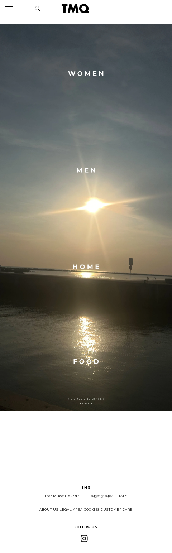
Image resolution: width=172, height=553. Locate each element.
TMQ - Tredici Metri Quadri (75, 9)
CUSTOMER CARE (117, 509)
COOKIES (92, 509)
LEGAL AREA (71, 509)
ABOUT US (48, 509)
